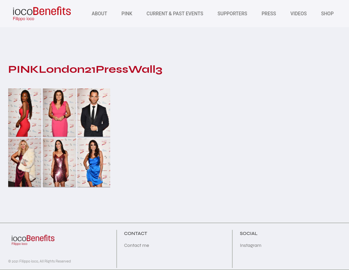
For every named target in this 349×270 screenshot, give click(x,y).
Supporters (232, 13)
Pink (126, 13)
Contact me (136, 245)
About (99, 13)
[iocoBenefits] (41, 13)
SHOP (327, 13)
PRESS (269, 13)
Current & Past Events (175, 13)
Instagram (250, 245)
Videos (298, 13)
